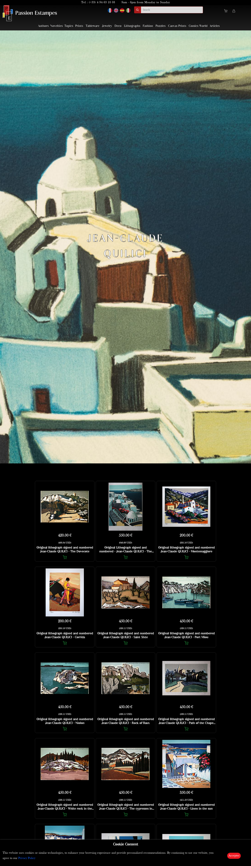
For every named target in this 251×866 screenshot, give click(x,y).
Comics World (198, 26)
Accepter (233, 855)
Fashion (148, 26)
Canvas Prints (177, 26)
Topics (68, 26)
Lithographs (132, 26)
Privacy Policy (26, 858)
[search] (172, 9)
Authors (43, 26)
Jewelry (107, 26)
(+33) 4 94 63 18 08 (102, 2)
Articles (215, 26)
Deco (118, 26)
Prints (79, 26)
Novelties (56, 26)
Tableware (92, 26)
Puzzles (161, 26)
